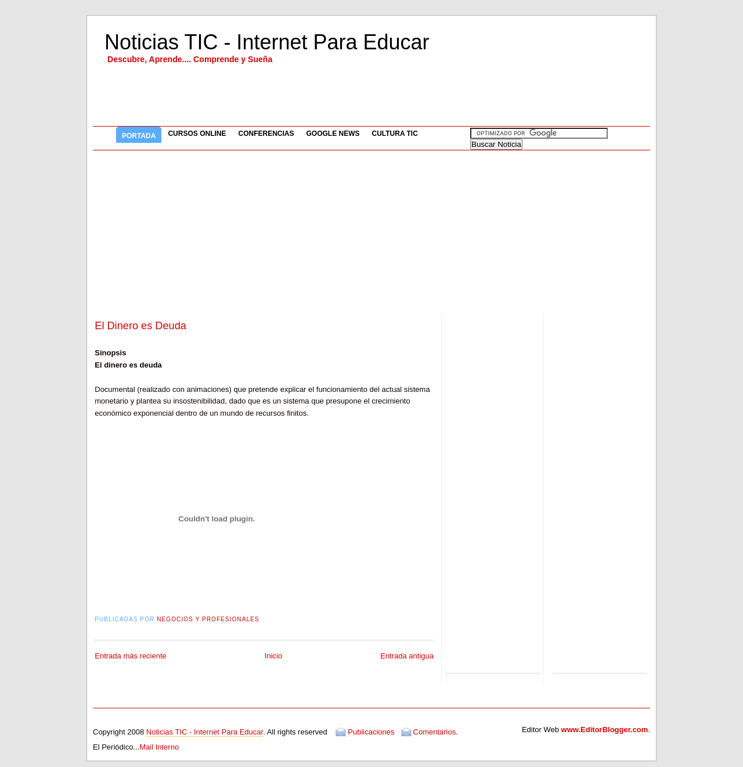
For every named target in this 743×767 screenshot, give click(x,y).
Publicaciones (371, 732)
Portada (139, 136)
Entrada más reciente (131, 655)
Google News (332, 133)
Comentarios (434, 732)
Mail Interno (159, 747)
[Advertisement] (371, 231)
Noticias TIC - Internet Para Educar (267, 42)
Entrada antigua (407, 655)
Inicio (273, 655)
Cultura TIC (395, 133)
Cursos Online (197, 133)
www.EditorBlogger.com (604, 729)
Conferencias (266, 133)
